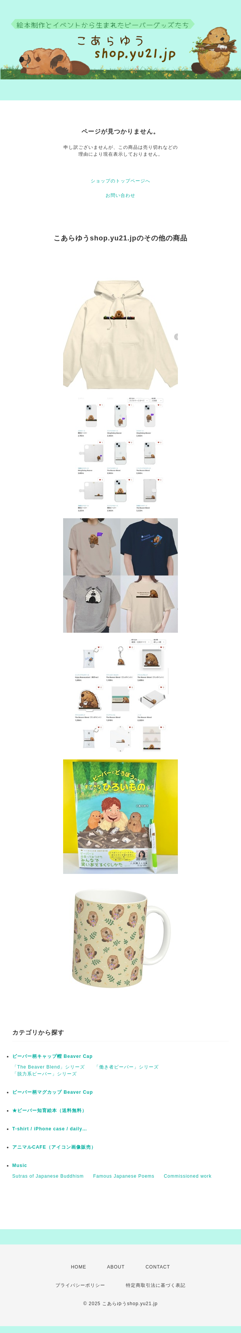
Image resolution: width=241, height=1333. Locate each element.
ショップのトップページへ (120, 181)
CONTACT (157, 1267)
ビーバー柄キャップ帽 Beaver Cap (52, 1056)
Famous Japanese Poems (123, 1176)
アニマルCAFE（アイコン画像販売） (54, 1147)
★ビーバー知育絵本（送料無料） (49, 1110)
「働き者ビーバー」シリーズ (126, 1067)
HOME (78, 1267)
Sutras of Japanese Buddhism (48, 1176)
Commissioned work (188, 1176)
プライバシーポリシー (80, 1285)
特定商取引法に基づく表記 (156, 1285)
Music (19, 1165)
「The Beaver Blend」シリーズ (48, 1067)
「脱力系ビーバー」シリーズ (44, 1074)
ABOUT (116, 1267)
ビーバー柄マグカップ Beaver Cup (52, 1092)
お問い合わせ (120, 195)
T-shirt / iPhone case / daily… (49, 1129)
